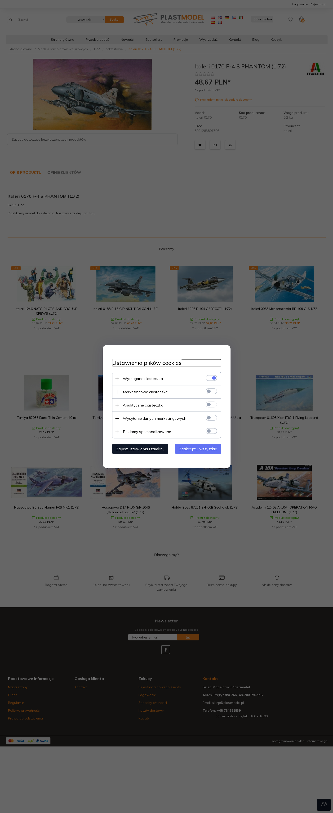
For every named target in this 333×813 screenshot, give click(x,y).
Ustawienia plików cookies (147, 362)
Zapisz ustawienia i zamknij (140, 449)
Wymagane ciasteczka (143, 378)
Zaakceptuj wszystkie (198, 449)
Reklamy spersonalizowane (147, 431)
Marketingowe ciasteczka (145, 391)
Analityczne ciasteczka (143, 405)
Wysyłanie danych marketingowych (154, 418)
